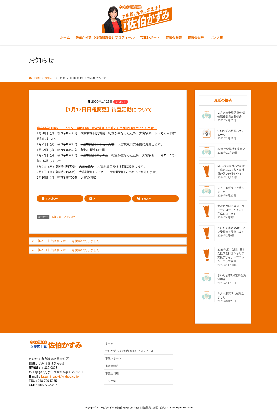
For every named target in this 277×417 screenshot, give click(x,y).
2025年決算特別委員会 (231, 148)
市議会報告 (112, 365)
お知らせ (120, 102)
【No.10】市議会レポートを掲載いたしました (68, 241)
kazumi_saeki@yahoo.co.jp (60, 376)
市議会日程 (112, 373)
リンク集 (110, 380)
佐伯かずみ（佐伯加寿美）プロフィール (129, 350)
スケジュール (71, 216)
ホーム (109, 343)
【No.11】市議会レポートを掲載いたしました (68, 250)
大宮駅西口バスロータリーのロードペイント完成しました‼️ (230, 209)
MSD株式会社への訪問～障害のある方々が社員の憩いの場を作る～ (231, 169)
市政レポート (113, 358)
